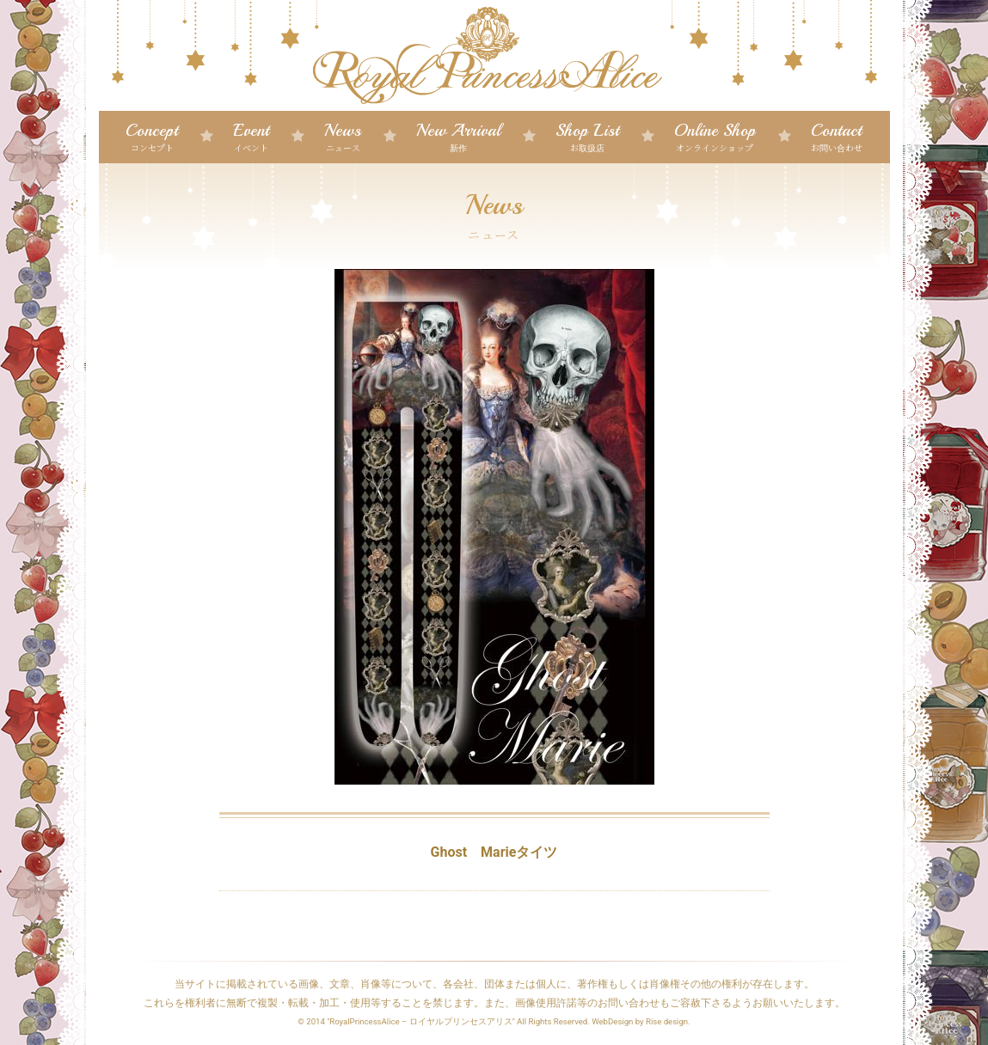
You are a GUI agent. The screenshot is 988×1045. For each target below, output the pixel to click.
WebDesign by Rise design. (641, 1021)
